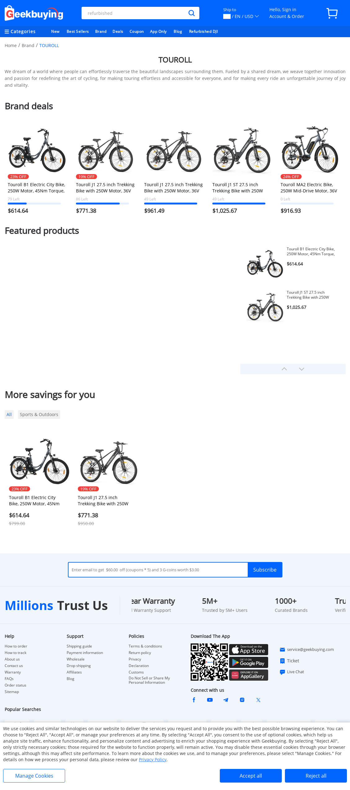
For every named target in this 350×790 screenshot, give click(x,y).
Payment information (85, 653)
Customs (136, 672)
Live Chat (291, 672)
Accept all (251, 775)
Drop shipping (79, 666)
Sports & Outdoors (39, 414)
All (9, 414)
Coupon (137, 31)
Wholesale (76, 659)
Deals (118, 31)
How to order (16, 646)
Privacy (135, 659)
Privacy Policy (152, 759)
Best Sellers (78, 31)
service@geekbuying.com (306, 650)
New (55, 31)
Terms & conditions (145, 646)
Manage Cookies (34, 775)
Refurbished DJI (203, 31)
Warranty (13, 672)
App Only (158, 31)
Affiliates (74, 672)
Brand (101, 31)
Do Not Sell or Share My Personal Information (149, 680)
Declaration (139, 666)
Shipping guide (79, 646)
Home (11, 45)
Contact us (14, 666)
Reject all (316, 775)
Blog (178, 31)
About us (12, 659)
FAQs (9, 679)
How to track (15, 653)
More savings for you (50, 394)
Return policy (140, 653)
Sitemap (12, 691)
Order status (15, 685)
